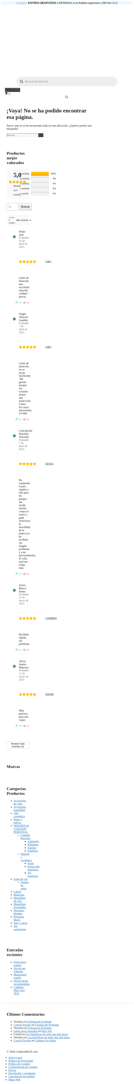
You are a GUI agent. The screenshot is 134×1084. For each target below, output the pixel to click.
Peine (31, 863)
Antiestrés (33, 841)
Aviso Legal (15, 1057)
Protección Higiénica (33, 868)
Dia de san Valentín (19, 970)
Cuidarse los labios (45, 1040)
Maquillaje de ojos (20, 899)
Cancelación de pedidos (21, 1076)
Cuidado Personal (25, 837)
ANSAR (49, 694)
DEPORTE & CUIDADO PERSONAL (21, 828)
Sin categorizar (20, 928)
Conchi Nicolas (22, 1024)
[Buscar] (40, 135)
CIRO (48, 261)
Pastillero (33, 850)
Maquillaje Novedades (20, 906)
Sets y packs (20, 923)
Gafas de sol (20, 879)
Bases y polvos (18, 821)
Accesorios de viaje (20, 802)
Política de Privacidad (20, 1060)
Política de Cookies (19, 1063)
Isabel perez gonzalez (26, 1031)
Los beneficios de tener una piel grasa (47, 1034)
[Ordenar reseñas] (23, 220)
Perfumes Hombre (19, 912)
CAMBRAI (51, 618)
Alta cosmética (19, 815)
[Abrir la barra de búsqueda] (67, 97)
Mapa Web (14, 1079)
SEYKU (49, 464)
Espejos (32, 847)
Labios (17, 891)
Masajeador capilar (20, 976)
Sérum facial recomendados (22, 982)
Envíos (12, 1070)
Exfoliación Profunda (39, 1021)
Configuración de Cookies (23, 1067)
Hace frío (47, 1031)
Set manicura (33, 874)
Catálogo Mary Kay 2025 (19, 990)
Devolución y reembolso (22, 1073)
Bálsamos (33, 844)
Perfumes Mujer (19, 918)
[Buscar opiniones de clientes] (12, 206)
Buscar (25, 206)
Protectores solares (20, 964)
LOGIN (21, 2)
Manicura (19, 894)
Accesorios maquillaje (20, 808)
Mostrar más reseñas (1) (18, 745)
